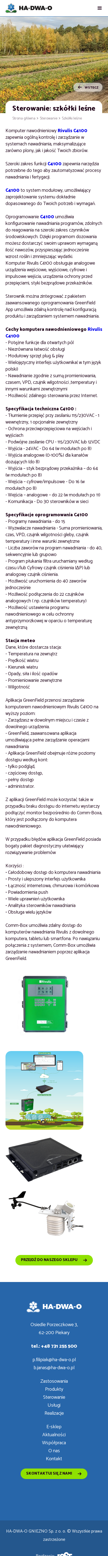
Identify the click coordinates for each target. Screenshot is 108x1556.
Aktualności (54, 1435)
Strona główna (23, 118)
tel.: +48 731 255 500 (54, 1346)
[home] (29, 8)
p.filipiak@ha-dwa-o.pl (54, 1360)
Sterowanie (48, 118)
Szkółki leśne (72, 118)
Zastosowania (54, 1381)
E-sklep (54, 1427)
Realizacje (54, 1413)
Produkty (54, 1389)
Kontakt (54, 1459)
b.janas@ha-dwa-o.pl (54, 1368)
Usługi (54, 1405)
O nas (54, 1451)
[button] (100, 8)
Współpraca (54, 1443)
